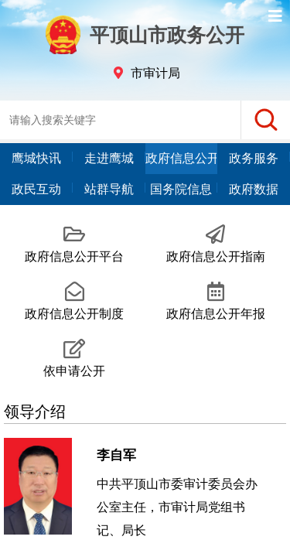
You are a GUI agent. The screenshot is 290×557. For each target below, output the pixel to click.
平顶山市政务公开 (145, 35)
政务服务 (253, 158)
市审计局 (155, 73)
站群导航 (109, 189)
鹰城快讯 (36, 158)
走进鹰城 (109, 158)
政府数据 (253, 189)
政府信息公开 (181, 158)
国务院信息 (181, 189)
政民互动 (36, 189)
